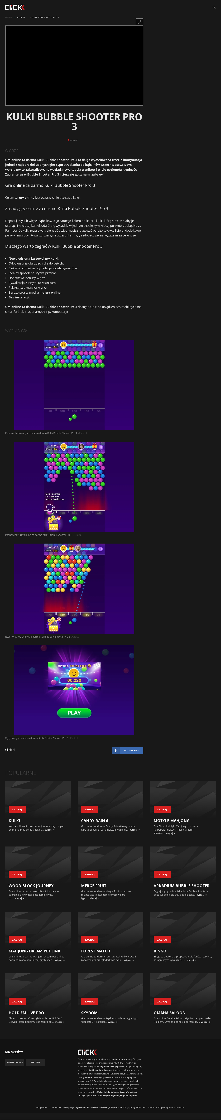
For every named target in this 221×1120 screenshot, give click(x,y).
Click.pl (10, 750)
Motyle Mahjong (172, 820)
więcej (48, 829)
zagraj (17, 809)
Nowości (74, 140)
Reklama (35, 1062)
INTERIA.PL (141, 1107)
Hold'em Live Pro (26, 1012)
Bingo (160, 950)
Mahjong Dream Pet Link (34, 950)
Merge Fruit (93, 885)
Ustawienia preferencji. (98, 1107)
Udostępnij (131, 750)
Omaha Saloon (170, 1012)
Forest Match (95, 950)
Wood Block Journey (31, 885)
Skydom (89, 1012)
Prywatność (116, 1107)
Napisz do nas (15, 1062)
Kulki (14, 820)
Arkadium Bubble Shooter (182, 885)
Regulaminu (80, 1107)
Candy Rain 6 (94, 820)
